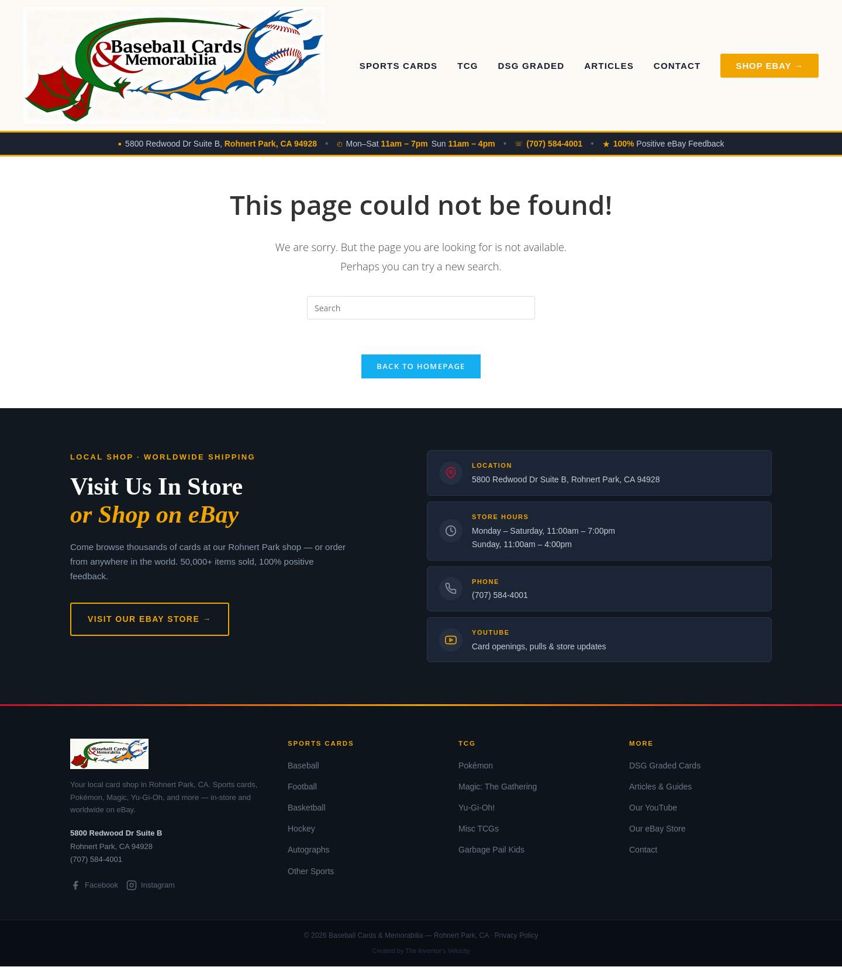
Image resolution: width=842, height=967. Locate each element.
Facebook (94, 886)
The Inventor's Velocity (437, 951)
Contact (677, 66)
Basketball (307, 808)
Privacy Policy (516, 936)
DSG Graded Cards (664, 765)
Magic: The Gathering (497, 787)
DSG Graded (531, 66)
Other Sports (311, 871)
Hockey (301, 829)
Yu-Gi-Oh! (476, 808)
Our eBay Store (657, 829)
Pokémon (475, 765)
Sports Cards (399, 66)
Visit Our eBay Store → (150, 619)
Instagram (150, 886)
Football (302, 787)
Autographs (309, 850)
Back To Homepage (421, 366)
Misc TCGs (478, 829)
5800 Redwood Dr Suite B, (221, 144)
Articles (609, 66)
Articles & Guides (660, 787)
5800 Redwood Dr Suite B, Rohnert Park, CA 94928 (566, 480)
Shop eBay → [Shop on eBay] (769, 66)
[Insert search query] (421, 307)
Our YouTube (653, 808)
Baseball (303, 765)
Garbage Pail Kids (491, 850)
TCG (467, 66)
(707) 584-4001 (500, 595)
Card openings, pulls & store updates (539, 647)
